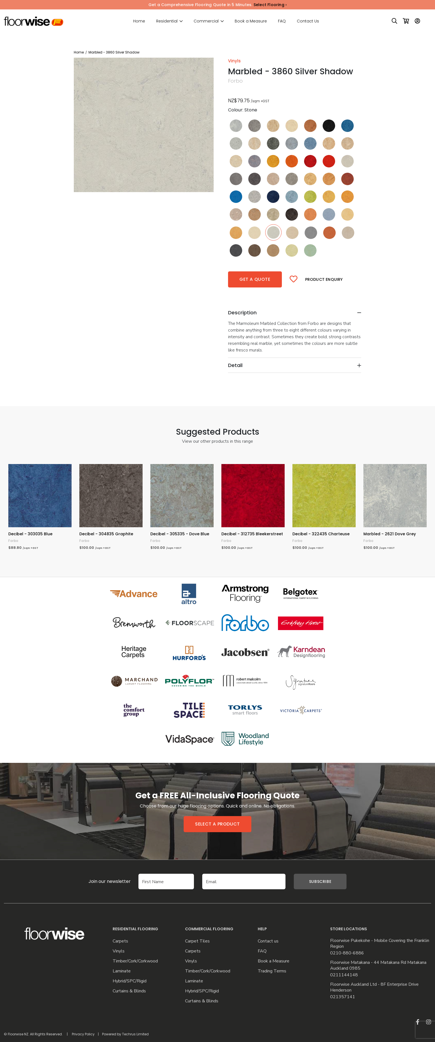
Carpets (120, 941)
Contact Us (308, 21)
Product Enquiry (324, 279)
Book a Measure (251, 21)
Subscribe (320, 881)
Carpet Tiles (197, 941)
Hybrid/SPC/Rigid (129, 981)
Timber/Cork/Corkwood (135, 961)
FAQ (282, 21)
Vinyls (119, 951)
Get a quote (254, 279)
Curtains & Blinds (129, 991)
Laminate (122, 971)
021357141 (342, 997)
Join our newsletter (101, 881)
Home (139, 21)
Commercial (206, 21)
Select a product (217, 824)
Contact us (268, 941)
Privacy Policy (83, 1034)
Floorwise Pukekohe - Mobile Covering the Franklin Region (379, 943)
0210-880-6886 (347, 953)
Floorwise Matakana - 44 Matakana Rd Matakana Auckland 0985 (378, 965)
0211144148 (344, 975)
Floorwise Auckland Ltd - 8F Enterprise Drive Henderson (374, 987)
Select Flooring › (270, 4)
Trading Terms (272, 971)
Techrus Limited (135, 1034)
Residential (167, 21)
